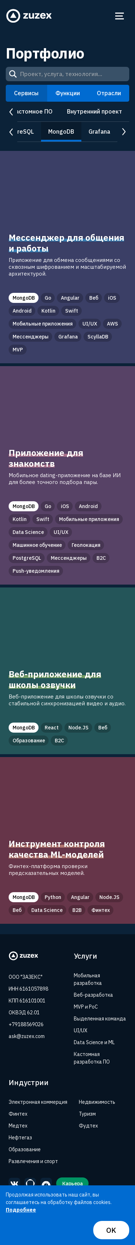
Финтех (18, 1114)
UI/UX (80, 1030)
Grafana (99, 131)
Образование (25, 1149)
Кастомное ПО (32, 111)
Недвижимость (97, 1102)
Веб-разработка (93, 995)
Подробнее (21, 1210)
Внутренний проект (94, 111)
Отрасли (109, 93)
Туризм (87, 1114)
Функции (67, 93)
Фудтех (88, 1125)
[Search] (13, 74)
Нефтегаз (20, 1137)
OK (111, 1230)
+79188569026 (26, 1024)
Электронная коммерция (38, 1102)
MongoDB (61, 131)
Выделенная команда (100, 1018)
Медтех (18, 1125)
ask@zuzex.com (27, 1036)
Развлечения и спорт (33, 1161)
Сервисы (26, 93)
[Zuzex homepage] (29, 16)
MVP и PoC (86, 1007)
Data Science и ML (94, 1042)
